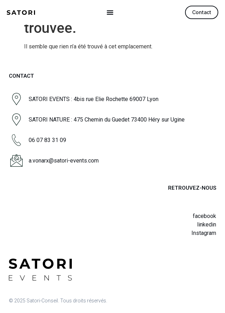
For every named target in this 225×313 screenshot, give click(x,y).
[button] (110, 12)
